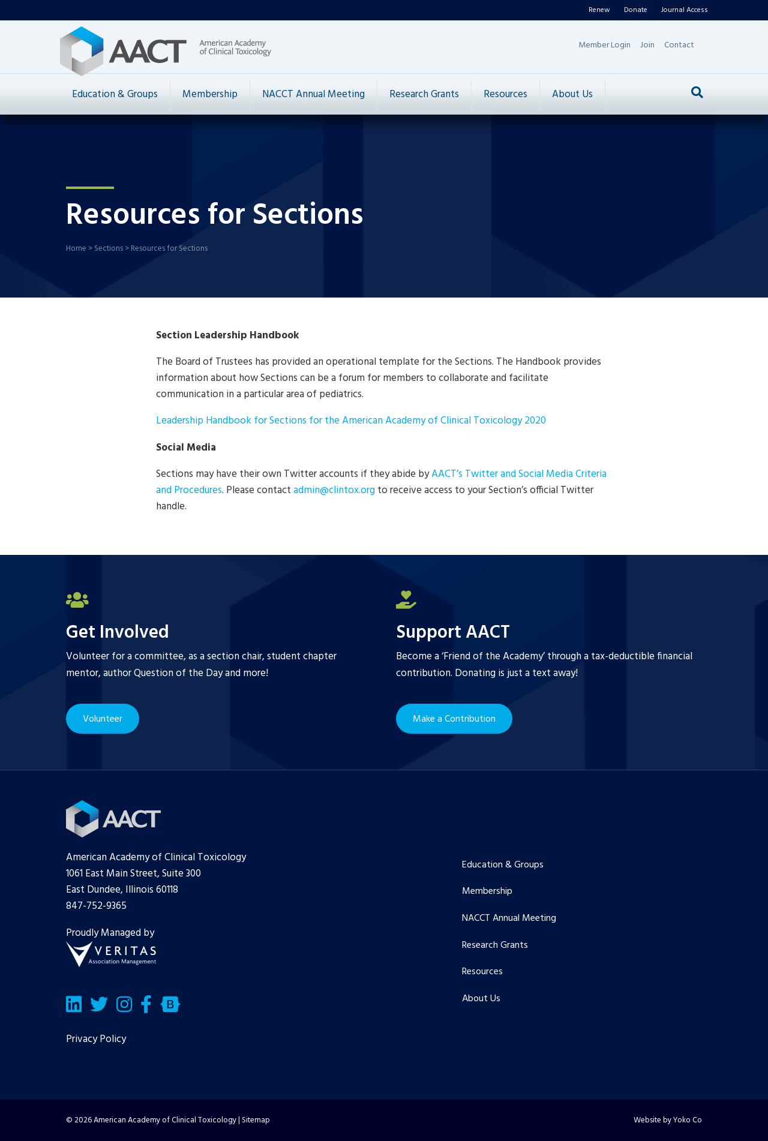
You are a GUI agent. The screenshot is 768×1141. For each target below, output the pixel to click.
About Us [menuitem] (481, 999)
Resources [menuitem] (482, 972)
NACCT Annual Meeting (313, 94)
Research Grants (424, 94)
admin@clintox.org (334, 490)
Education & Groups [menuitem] (503, 865)
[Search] (697, 92)
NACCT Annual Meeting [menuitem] (509, 918)
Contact (679, 45)
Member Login (604, 45)
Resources (505, 94)
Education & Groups (115, 94)
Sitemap (256, 1120)
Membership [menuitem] (487, 891)
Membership (210, 94)
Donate (635, 10)
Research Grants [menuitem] (495, 945)
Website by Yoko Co (668, 1120)
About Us (572, 94)
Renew (599, 10)
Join (647, 45)
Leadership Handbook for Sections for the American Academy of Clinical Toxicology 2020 (351, 421)
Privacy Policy (96, 1039)
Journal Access (684, 10)
